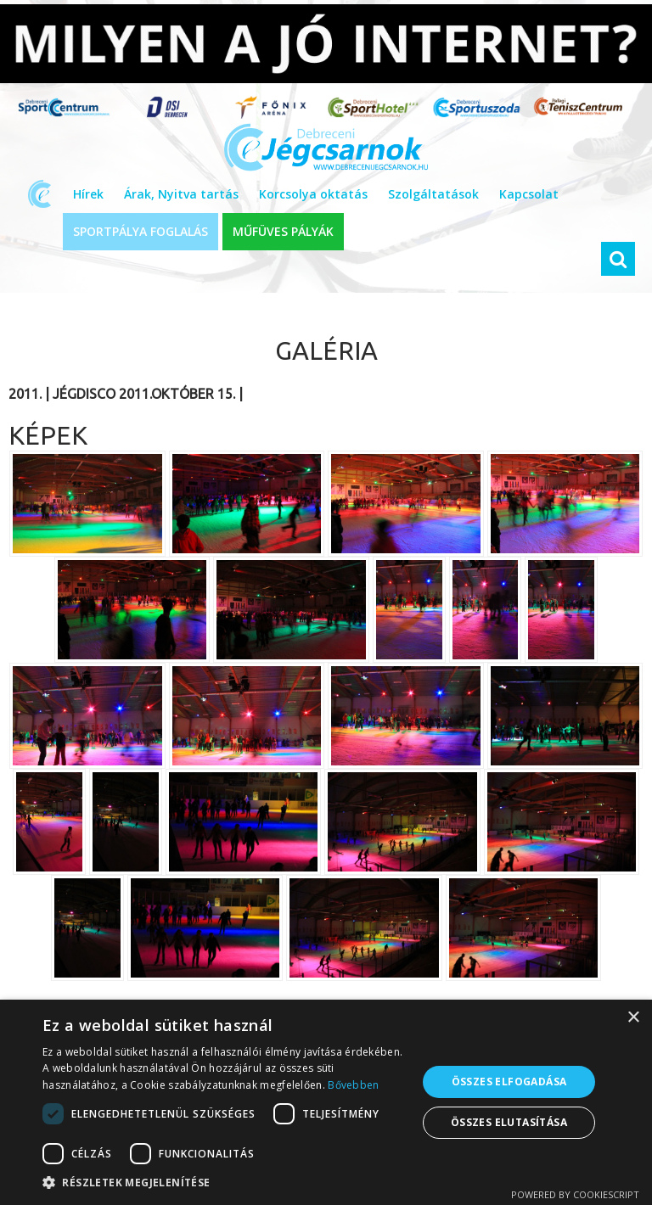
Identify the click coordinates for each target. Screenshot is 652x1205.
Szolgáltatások (433, 194)
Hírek (88, 194)
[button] (224, 1183)
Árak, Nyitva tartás (181, 194)
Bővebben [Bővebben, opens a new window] (353, 1085)
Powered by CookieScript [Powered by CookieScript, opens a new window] (575, 1194)
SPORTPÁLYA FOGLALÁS (140, 231)
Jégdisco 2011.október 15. (144, 393)
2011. (25, 393)
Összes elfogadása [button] (509, 1081)
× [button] (633, 1018)
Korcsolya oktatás (313, 194)
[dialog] (326, 1102)
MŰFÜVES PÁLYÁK (283, 231)
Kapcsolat (529, 194)
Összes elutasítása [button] (509, 1122)
